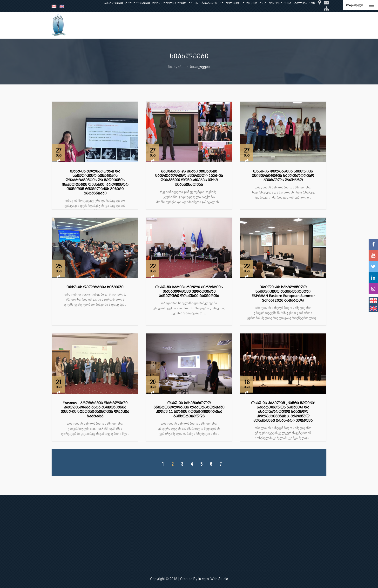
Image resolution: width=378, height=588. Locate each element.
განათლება (127, 25)
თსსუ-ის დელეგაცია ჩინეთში (95, 287)
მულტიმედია (280, 3)
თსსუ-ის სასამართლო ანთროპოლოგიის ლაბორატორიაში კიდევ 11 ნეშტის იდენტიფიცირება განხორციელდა (189, 409)
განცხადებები (137, 3)
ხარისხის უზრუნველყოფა (231, 25)
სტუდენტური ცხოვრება (172, 3)
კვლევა (149, 25)
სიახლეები (113, 3)
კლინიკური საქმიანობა (182, 25)
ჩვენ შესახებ (101, 25)
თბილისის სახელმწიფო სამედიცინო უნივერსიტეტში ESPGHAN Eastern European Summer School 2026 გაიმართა (283, 294)
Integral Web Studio (213, 579)
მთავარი (176, 66)
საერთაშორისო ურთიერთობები (289, 25)
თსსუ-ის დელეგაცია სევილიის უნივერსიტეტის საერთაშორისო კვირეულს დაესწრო (283, 175)
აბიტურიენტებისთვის (238, 3)
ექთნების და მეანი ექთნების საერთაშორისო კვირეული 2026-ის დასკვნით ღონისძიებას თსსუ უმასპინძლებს (189, 178)
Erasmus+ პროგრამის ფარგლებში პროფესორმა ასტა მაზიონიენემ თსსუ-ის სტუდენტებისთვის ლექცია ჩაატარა (95, 409)
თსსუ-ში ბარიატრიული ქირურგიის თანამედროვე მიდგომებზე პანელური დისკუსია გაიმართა (189, 291)
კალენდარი (304, 3)
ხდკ (263, 3)
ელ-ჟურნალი (206, 3)
